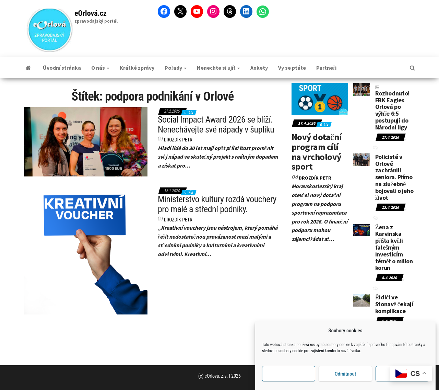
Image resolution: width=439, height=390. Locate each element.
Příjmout (288, 374)
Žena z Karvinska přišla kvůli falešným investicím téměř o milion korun (394, 247)
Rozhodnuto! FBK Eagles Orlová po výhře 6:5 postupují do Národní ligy (392, 108)
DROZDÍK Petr (178, 139)
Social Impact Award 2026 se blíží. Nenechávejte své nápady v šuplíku (216, 124)
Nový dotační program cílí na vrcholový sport (317, 151)
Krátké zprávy (137, 67)
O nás (100, 67)
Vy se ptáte (292, 67)
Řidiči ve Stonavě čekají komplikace (394, 304)
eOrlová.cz (90, 13)
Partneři (326, 67)
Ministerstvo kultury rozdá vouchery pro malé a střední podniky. (217, 204)
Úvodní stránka (62, 67)
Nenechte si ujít (218, 67)
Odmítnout (345, 374)
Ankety (259, 67)
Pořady (176, 67)
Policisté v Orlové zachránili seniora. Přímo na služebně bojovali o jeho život (394, 177)
